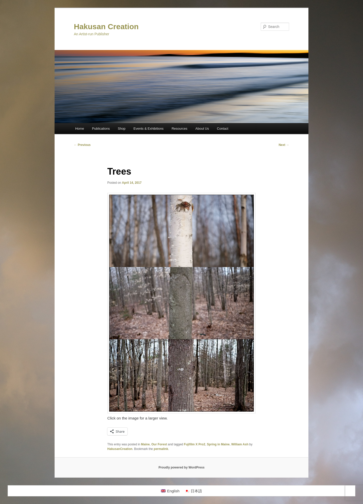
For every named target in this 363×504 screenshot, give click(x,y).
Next (284, 145)
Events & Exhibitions (149, 128)
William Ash (239, 444)
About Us (202, 128)
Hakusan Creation (106, 26)
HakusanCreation (120, 449)
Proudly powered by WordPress (181, 467)
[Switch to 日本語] (193, 490)
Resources (179, 128)
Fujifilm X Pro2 (194, 444)
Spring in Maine (218, 444)
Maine (145, 444)
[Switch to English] (170, 490)
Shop (121, 128)
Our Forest (159, 444)
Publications (101, 128)
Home (79, 128)
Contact (222, 128)
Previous (82, 145)
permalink (161, 449)
